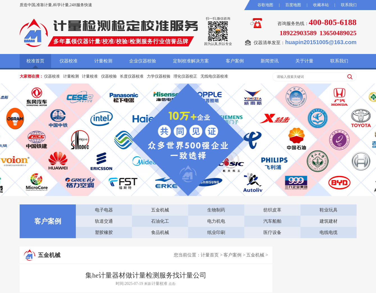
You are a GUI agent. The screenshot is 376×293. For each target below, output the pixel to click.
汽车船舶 (272, 221)
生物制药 (216, 210)
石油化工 (160, 221)
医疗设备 (272, 232)
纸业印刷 (216, 232)
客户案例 (235, 60)
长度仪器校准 (131, 76)
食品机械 (160, 232)
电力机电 (216, 221)
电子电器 (104, 210)
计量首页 (210, 255)
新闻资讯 (270, 60)
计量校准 (90, 76)
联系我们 (349, 5)
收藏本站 (321, 5)
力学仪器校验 (158, 76)
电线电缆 (329, 232)
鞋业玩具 (329, 210)
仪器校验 (109, 76)
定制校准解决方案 (191, 60)
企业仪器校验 (142, 60)
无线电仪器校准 (214, 76)
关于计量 (304, 60)
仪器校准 (69, 60)
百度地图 (293, 5)
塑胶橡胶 (104, 232)
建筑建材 (329, 221)
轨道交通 (104, 221)
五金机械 (160, 210)
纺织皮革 (272, 210)
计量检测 (103, 60)
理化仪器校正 (185, 76)
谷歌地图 (265, 5)
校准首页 (35, 60)
